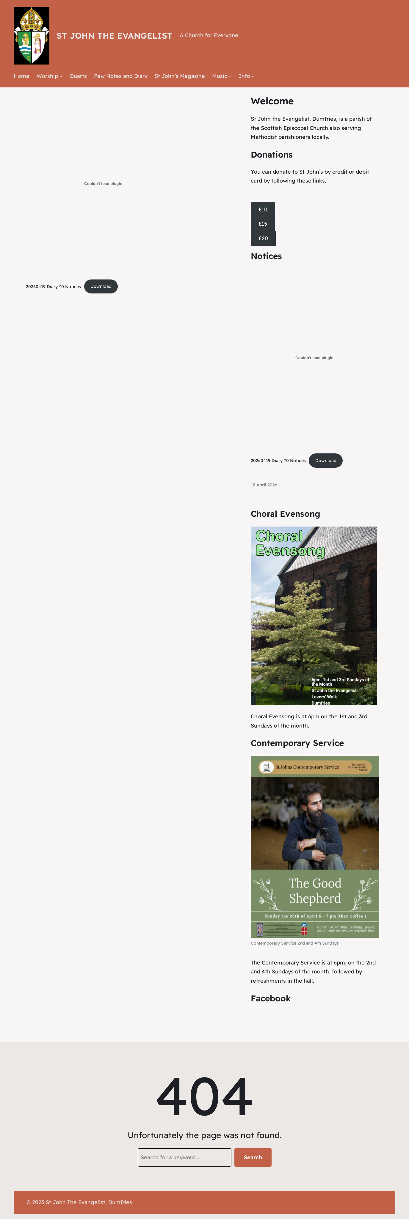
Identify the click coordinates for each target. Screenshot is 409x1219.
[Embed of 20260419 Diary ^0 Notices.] (104, 184)
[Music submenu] (230, 76)
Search (253, 1157)
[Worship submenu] (60, 76)
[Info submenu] (253, 76)
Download (101, 286)
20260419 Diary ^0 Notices (53, 286)
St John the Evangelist (115, 35)
